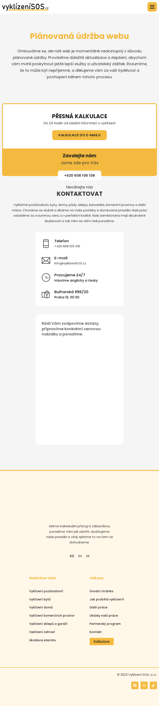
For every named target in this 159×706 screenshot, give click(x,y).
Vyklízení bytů (40, 599)
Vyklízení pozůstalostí (46, 591)
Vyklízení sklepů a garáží (48, 624)
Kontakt (96, 632)
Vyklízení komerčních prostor (52, 615)
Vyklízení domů (41, 607)
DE (88, 556)
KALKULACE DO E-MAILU (79, 135)
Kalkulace (101, 641)
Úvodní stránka (101, 591)
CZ (72, 556)
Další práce (98, 607)
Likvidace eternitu (42, 640)
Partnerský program (105, 624)
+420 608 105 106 (79, 175)
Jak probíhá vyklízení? (107, 599)
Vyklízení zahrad (42, 632)
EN (80, 556)
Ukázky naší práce (104, 615)
